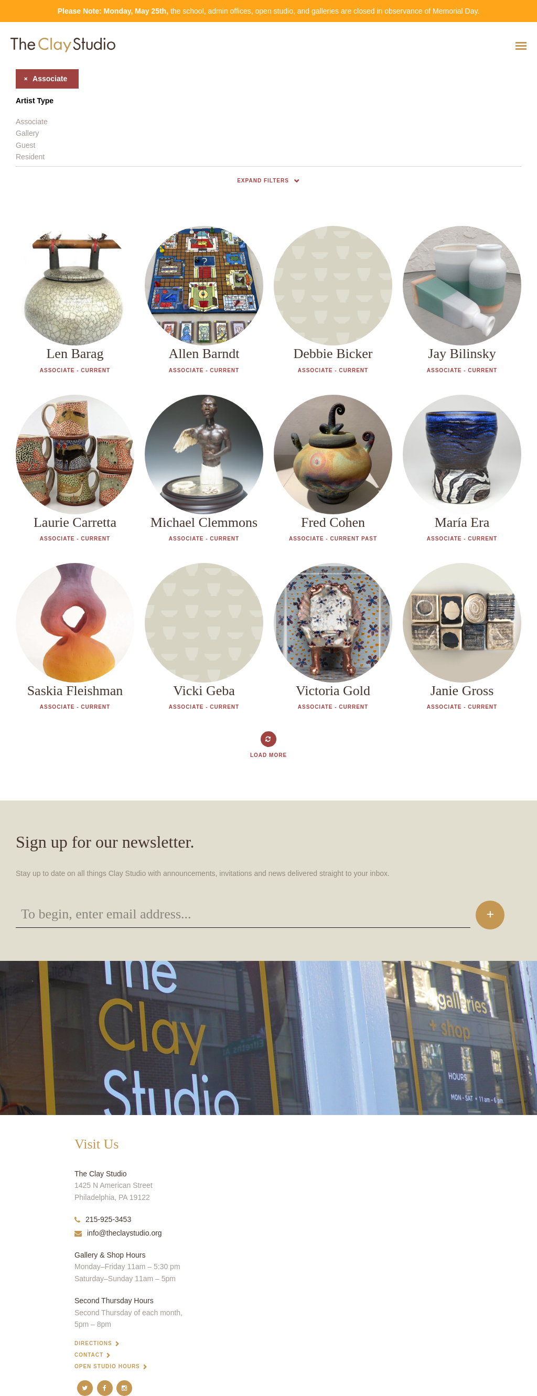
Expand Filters (263, 180)
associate (41, 78)
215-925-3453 (102, 1219)
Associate (32, 121)
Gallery (27, 133)
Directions (93, 1343)
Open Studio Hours (107, 1366)
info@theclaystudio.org (118, 1233)
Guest (25, 145)
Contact (88, 1355)
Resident (30, 157)
